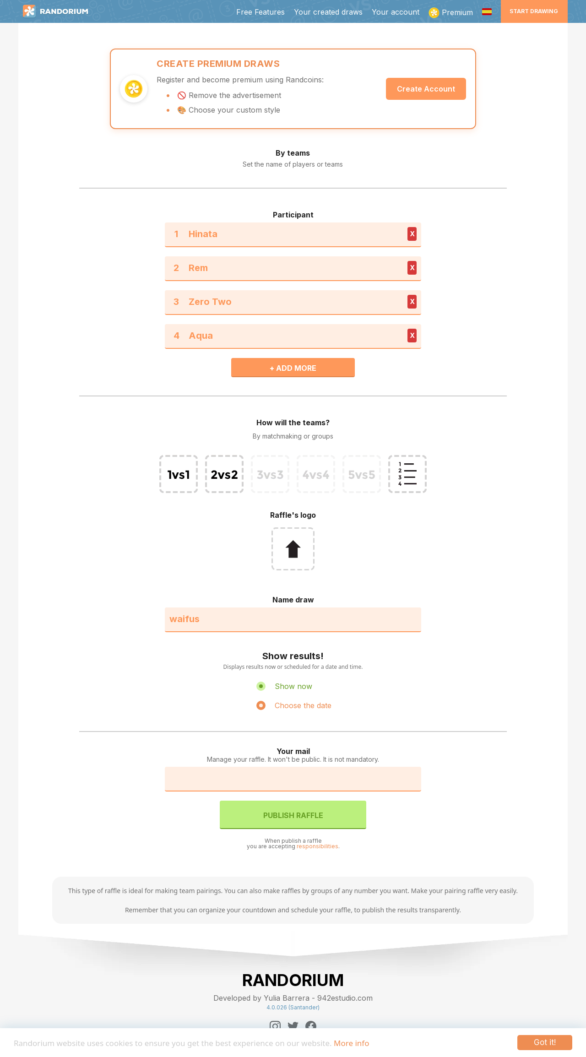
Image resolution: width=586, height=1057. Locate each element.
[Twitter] (293, 1026)
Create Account (426, 88)
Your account (395, 11)
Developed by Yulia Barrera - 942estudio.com (293, 998)
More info (351, 1043)
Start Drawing (534, 11)
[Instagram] (275, 1026)
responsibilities (317, 846)
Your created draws (328, 11)
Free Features (260, 11)
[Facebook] (310, 1026)
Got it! (545, 1042)
